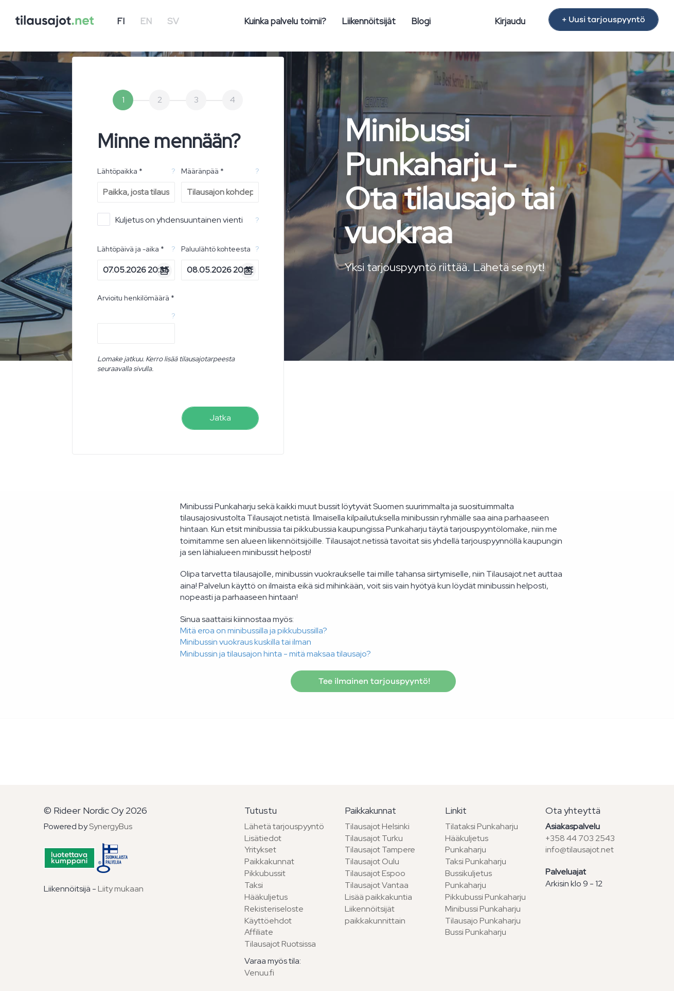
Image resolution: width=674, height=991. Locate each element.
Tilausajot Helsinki (377, 826)
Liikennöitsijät (369, 21)
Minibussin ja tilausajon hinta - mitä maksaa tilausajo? (275, 653)
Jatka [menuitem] (220, 417)
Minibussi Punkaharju (483, 908)
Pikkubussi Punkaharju (485, 897)
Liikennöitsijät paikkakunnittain (375, 914)
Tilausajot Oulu (372, 861)
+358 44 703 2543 (580, 838)
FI (121, 21)
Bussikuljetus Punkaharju (468, 879)
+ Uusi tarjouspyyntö (603, 19)
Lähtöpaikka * (120, 171)
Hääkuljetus (266, 897)
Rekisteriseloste (274, 908)
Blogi (421, 21)
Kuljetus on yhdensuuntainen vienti (170, 219)
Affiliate (258, 932)
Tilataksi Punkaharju (481, 826)
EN (146, 21)
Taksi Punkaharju (475, 861)
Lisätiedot (262, 838)
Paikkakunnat (269, 861)
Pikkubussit (265, 873)
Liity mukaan (121, 888)
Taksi (253, 885)
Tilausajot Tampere (380, 849)
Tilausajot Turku (374, 838)
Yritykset (260, 849)
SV (173, 21)
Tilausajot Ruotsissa (280, 943)
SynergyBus (110, 826)
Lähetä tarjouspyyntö (284, 826)
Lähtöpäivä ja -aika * (130, 249)
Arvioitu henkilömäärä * (135, 298)
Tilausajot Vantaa (377, 885)
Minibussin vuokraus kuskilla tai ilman (245, 641)
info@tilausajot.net (579, 849)
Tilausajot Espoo (375, 873)
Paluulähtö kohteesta (216, 249)
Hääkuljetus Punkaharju (466, 844)
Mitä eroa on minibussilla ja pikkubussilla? (253, 630)
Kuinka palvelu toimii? (285, 21)
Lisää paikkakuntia (378, 897)
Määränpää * (202, 171)
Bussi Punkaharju (475, 932)
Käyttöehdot (268, 920)
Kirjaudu (509, 21)
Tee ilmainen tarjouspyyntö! (373, 681)
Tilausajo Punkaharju (483, 920)
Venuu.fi (259, 972)
